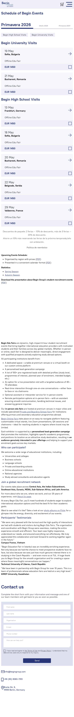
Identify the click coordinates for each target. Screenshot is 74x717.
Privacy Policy (46, 651)
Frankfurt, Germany (15, 110)
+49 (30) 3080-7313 (13, 679)
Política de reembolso (37, 247)
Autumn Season (12, 275)
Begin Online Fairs (9, 418)
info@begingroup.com (15, 671)
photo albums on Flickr (55, 510)
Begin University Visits (19, 43)
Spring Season (12, 271)
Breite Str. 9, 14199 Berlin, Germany (14, 688)
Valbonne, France (14, 210)
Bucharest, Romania (15, 79)
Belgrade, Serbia (13, 185)
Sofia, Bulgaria (12, 54)
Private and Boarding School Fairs (36, 412)
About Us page (24, 496)
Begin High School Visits (20, 99)
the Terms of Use (31, 651)
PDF (38, 259)
